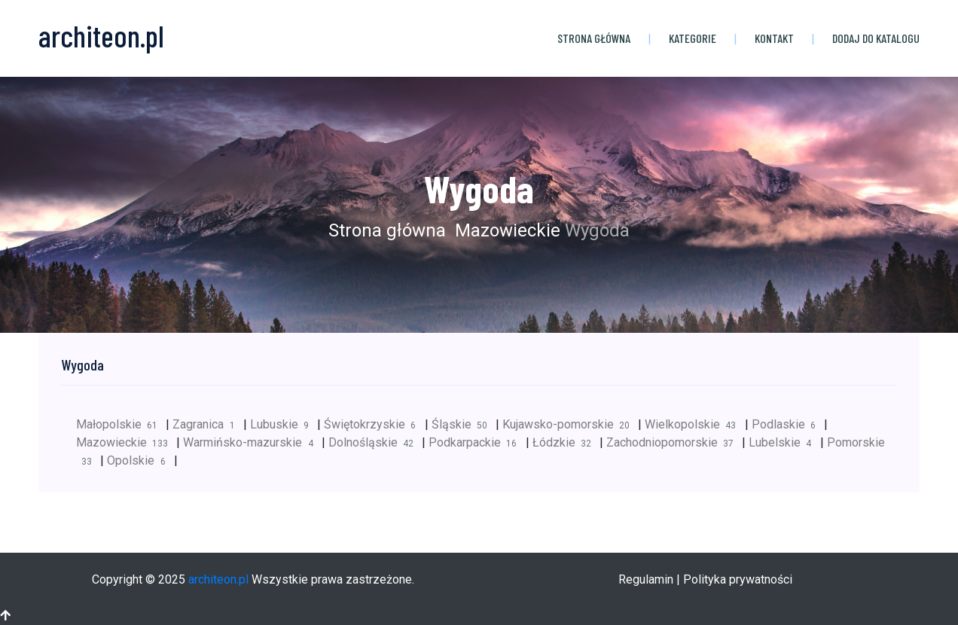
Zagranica (207, 424)
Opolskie (140, 460)
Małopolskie (121, 424)
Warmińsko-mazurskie (252, 442)
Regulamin (645, 579)
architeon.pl (218, 579)
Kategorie (692, 38)
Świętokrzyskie (374, 424)
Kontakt (774, 38)
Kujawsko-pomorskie (570, 424)
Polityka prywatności (737, 579)
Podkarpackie (477, 442)
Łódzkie (566, 442)
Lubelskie (784, 442)
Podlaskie (788, 424)
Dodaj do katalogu (876, 38)
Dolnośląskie (375, 442)
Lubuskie (283, 424)
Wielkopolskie (694, 424)
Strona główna (593, 38)
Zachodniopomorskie (674, 442)
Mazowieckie (505, 230)
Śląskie (464, 424)
